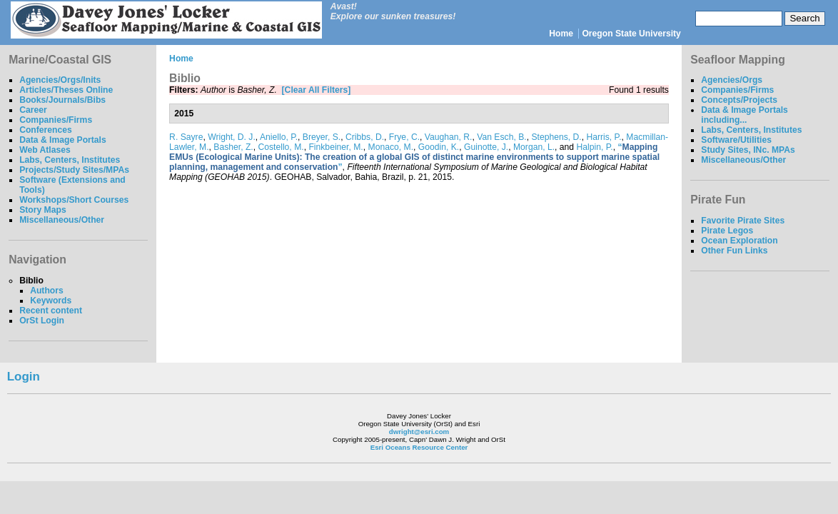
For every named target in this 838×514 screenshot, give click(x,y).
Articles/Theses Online (66, 90)
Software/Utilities (736, 140)
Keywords (50, 301)
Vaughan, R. (449, 137)
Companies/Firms (55, 120)
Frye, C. (404, 137)
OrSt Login (41, 321)
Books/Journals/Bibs (62, 100)
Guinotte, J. (486, 147)
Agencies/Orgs (731, 80)
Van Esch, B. (501, 137)
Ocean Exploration (739, 241)
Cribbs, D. (364, 137)
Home (561, 34)
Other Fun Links (734, 251)
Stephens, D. (556, 137)
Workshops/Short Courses (73, 200)
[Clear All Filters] (316, 90)
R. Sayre (186, 137)
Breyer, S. (321, 137)
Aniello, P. (279, 137)
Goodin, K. (438, 147)
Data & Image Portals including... (744, 115)
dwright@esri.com (419, 431)
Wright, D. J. (232, 137)
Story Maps (42, 210)
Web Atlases (45, 150)
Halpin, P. (595, 147)
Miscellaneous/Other (61, 220)
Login (23, 376)
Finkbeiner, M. (335, 147)
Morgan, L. (534, 147)
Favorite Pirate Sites (742, 221)
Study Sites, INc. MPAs (748, 150)
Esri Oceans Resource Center (419, 447)
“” (414, 157)
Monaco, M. (391, 147)
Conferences (45, 130)
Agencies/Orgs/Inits (60, 80)
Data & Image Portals (62, 140)
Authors (47, 291)
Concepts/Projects (739, 100)
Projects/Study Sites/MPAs (74, 170)
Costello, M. (280, 147)
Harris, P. (603, 137)
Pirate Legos (727, 231)
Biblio (31, 281)
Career (33, 110)
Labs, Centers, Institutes (69, 160)
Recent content (50, 311)
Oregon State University (631, 34)
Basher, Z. (233, 147)
